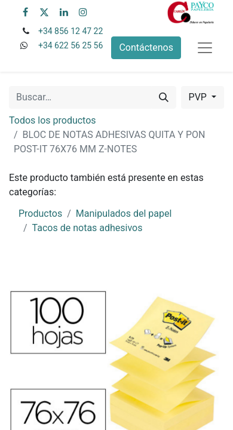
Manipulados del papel (124, 213)
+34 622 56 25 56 (70, 45)
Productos (40, 213)
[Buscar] (163, 97)
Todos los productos (52, 120)
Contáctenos (146, 47)
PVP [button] (199, 97)
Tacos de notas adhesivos (87, 228)
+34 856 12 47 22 (70, 31)
